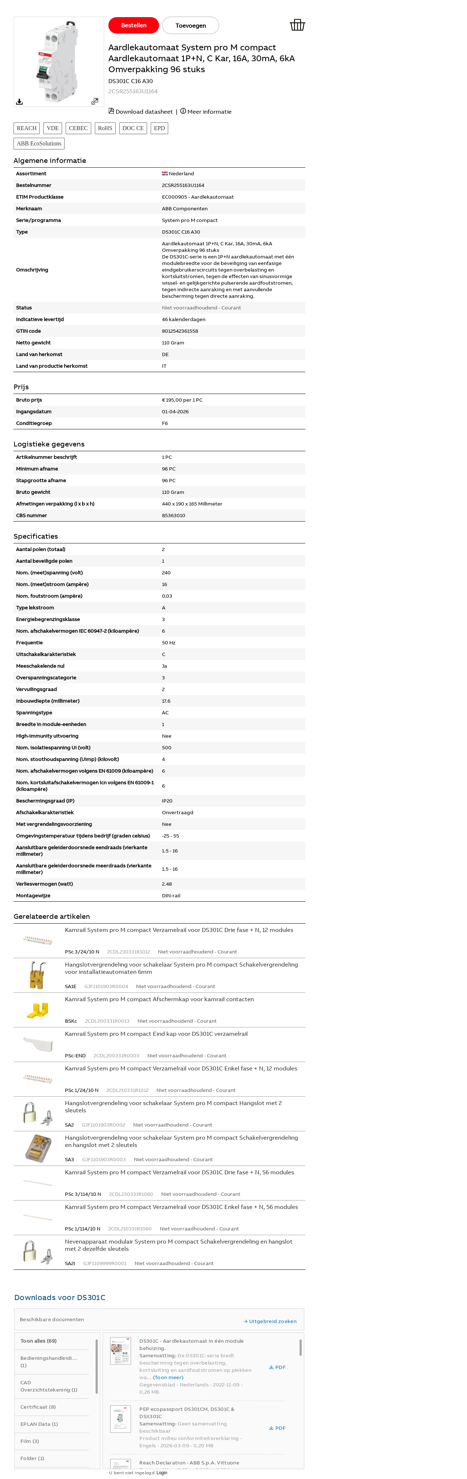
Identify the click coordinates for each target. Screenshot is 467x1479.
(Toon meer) (168, 1377)
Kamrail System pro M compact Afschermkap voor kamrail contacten (159, 999)
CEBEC (78, 128)
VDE (53, 128)
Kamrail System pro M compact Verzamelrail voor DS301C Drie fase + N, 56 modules (179, 1172)
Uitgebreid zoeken (270, 1321)
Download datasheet (144, 111)
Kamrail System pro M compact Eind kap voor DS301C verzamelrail (156, 1033)
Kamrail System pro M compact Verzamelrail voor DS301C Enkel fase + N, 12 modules (181, 1068)
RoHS (105, 128)
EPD (159, 128)
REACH (26, 128)
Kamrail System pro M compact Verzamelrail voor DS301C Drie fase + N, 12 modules (179, 929)
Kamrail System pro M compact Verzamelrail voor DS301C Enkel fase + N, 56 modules (181, 1206)
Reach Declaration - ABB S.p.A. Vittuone (189, 1462)
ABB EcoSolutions (39, 143)
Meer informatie (210, 111)
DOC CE (133, 128)
